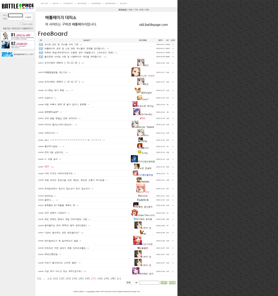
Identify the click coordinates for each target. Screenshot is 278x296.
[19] (106, 278)
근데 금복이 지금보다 (57, 213)
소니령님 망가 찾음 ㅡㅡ (59, 90)
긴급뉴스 (50, 98)
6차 (142, 10)
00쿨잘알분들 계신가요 (58, 72)
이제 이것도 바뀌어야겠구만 (60, 173)
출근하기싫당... (54, 146)
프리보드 (122, 10)
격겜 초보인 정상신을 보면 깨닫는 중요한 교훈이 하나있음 (76, 180)
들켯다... (51, 200)
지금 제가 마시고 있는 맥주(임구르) (65, 271)
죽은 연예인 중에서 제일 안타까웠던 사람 (67, 219)
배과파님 (50, 196)
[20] (113, 278)
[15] (81, 278)
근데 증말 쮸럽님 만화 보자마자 (62, 118)
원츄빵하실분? (53, 112)
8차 (130, 10)
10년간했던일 (53, 254)
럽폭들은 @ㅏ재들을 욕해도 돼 (61, 205)
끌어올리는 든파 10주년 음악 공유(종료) (67, 225)
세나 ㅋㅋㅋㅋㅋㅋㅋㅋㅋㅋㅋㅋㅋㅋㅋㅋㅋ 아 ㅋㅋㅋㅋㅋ (75, 140)
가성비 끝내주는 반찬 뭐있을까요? (64, 233)
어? (49, 166)
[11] (55, 278)
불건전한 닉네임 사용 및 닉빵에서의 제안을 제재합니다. (75, 57)
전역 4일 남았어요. (56, 152)
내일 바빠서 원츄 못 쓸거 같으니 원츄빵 (67, 104)
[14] (74, 278)
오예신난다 (51, 133)
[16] (87, 278)
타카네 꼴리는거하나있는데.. (61, 124)
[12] (62, 278)
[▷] (119, 278)
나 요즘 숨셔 (53, 159)
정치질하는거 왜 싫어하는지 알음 (63, 241)
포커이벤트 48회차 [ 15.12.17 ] (64, 82)
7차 (136, 10)
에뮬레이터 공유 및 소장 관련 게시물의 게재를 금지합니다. (77, 48)
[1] (39, 278)
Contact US (135, 291)
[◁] (50, 278)
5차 (147, 10)
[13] (68, 278)
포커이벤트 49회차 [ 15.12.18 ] (64, 63)
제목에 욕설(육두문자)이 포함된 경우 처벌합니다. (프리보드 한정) (81, 52)
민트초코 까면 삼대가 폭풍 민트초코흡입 (67, 248)
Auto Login (26, 24)
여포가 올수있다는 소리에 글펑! (62, 263)
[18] (100, 278)
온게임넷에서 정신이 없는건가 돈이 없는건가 (69, 189)
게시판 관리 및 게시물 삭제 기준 (63, 44)
